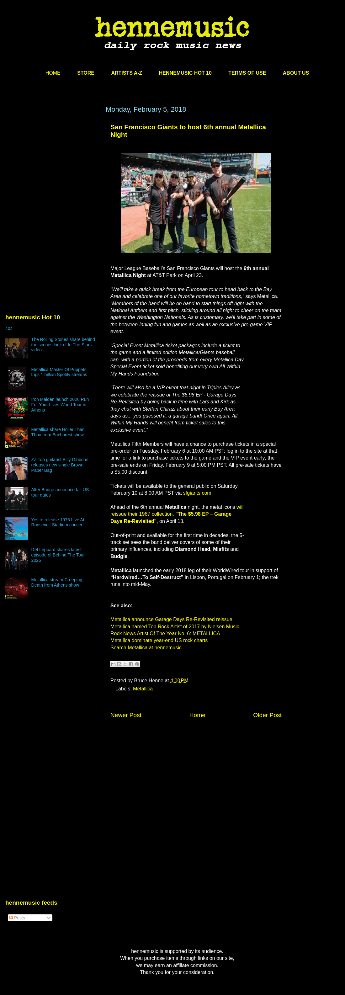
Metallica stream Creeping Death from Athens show (56, 582)
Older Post (267, 715)
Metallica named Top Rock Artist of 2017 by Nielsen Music (174, 626)
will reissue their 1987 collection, (176, 514)
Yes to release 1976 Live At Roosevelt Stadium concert (57, 522)
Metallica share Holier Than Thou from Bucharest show (58, 432)
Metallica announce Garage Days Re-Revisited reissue (171, 619)
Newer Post (125, 715)
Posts (17, 917)
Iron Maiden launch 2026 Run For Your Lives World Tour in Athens (60, 404)
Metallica (143, 688)
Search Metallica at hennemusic (146, 647)
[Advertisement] (52, 165)
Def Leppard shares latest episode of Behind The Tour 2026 (58, 555)
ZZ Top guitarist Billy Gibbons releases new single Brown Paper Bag (59, 465)
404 (9, 328)
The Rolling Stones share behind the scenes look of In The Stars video (63, 345)
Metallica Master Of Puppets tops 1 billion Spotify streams (59, 372)
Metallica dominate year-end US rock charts (159, 640)
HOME (53, 73)
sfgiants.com (197, 493)
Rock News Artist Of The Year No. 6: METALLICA (165, 633)
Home (197, 715)
